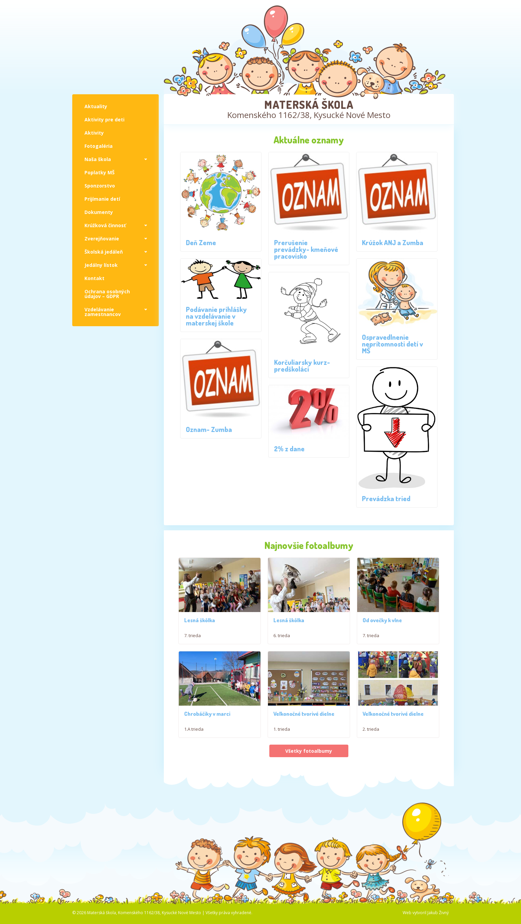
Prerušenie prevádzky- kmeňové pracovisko (306, 249)
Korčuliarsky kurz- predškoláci (302, 365)
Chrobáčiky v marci (207, 722)
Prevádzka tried (386, 498)
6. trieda (281, 637)
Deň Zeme (201, 242)
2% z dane (289, 448)
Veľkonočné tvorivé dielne (303, 722)
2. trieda (371, 737)
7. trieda (192, 637)
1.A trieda (194, 737)
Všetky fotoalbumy (308, 759)
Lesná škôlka (199, 621)
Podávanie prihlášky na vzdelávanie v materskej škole (216, 316)
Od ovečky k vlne (382, 624)
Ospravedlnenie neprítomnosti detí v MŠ (392, 344)
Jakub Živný (438, 921)
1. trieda (281, 737)
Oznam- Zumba (209, 429)
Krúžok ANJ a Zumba (392, 242)
